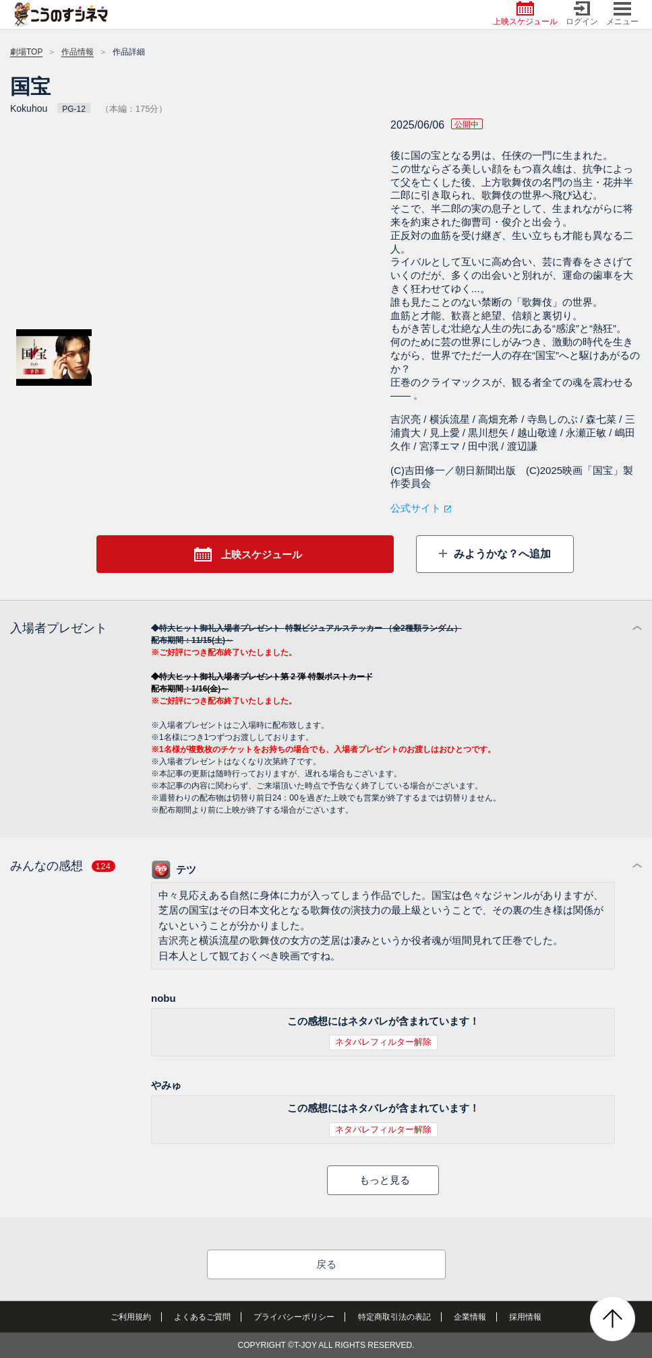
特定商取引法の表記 (394, 1317)
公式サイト (415, 508)
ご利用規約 (131, 1317)
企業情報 (470, 1317)
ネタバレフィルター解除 (383, 1042)
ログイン (582, 13)
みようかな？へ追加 (500, 553)
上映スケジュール (525, 13)
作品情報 (77, 52)
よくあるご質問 (202, 1317)
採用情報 (525, 1317)
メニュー (622, 13)
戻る (326, 1264)
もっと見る (384, 1180)
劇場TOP (26, 52)
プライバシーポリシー (294, 1317)
